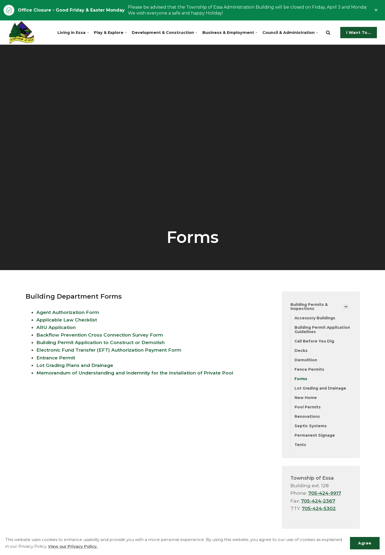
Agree (364, 542)
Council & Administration (289, 32)
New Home (305, 398)
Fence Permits (309, 369)
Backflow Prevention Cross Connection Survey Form (101, 335)
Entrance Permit (56, 357)
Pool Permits (307, 408)
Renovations (307, 417)
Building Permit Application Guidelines (322, 330)
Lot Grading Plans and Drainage (75, 365)
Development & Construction (165, 32)
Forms (300, 379)
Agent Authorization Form (68, 312)
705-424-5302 (319, 510)
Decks (300, 351)
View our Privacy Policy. (73, 546)
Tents (300, 446)
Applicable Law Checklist (67, 320)
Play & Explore (111, 32)
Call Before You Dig (314, 341)
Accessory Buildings (315, 318)
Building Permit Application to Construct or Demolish (102, 342)
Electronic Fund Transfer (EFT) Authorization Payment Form (111, 350)
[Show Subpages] (346, 307)
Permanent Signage (315, 436)
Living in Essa (74, 32)
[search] (328, 32)
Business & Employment (230, 32)
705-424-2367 (318, 502)
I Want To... (358, 32)
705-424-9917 (325, 494)
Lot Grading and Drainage (320, 389)
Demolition (305, 360)
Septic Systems (310, 427)
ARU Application (56, 327)
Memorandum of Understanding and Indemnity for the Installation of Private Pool (138, 373)
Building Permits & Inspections (309, 306)
